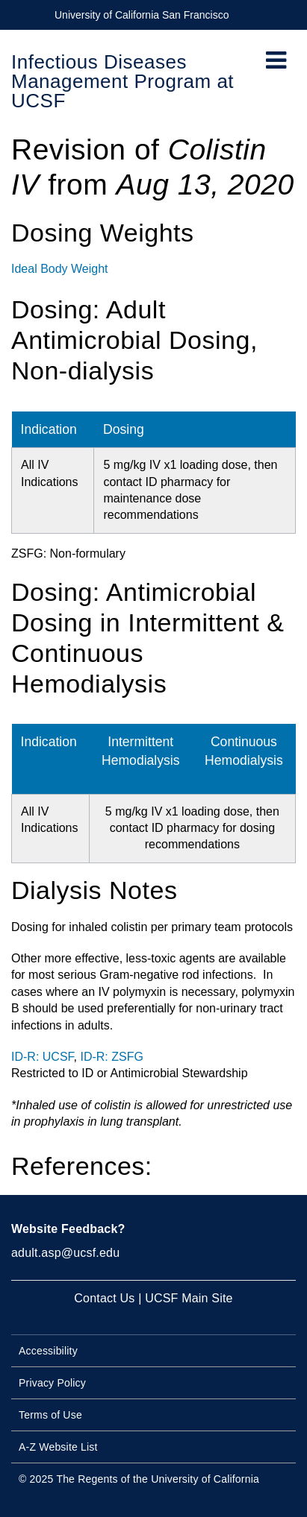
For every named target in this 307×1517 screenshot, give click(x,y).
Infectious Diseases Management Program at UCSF (122, 81)
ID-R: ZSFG (111, 1056)
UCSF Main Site (189, 1298)
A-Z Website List (58, 1447)
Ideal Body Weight (59, 268)
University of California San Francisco (142, 15)
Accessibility (48, 1351)
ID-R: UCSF (42, 1056)
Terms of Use (50, 1415)
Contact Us (104, 1298)
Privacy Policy (52, 1383)
